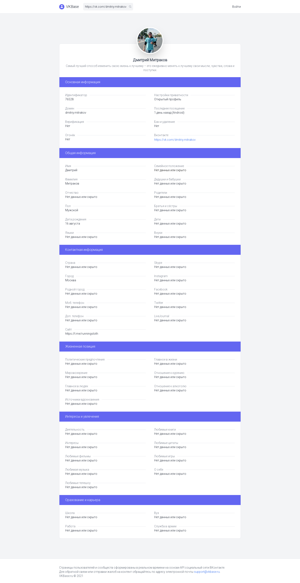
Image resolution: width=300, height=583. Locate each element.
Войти (236, 6)
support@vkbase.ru (207, 571)
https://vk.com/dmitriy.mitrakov (175, 139)
